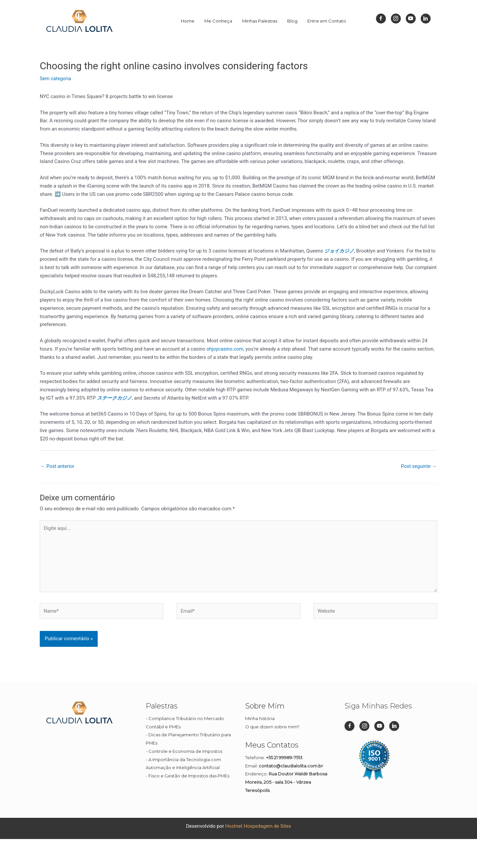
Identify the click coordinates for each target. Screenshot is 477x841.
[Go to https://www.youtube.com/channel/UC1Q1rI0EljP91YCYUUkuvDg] (411, 19)
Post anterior (57, 466)
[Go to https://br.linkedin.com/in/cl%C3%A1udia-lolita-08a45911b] (426, 19)
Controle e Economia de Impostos (185, 753)
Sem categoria (56, 79)
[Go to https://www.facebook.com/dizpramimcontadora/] (381, 19)
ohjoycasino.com (225, 349)
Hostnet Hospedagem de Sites (258, 828)
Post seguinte (418, 466)
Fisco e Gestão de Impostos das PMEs (188, 778)
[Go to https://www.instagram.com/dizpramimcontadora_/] (396, 19)
